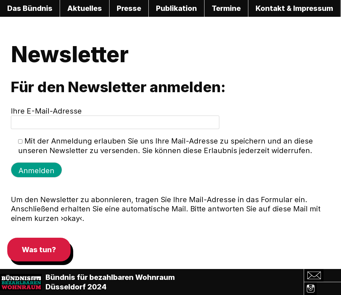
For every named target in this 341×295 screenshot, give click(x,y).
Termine (226, 8)
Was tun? (39, 249)
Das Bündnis (29, 8)
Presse (129, 8)
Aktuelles (84, 8)
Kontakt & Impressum (294, 8)
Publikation (176, 8)
